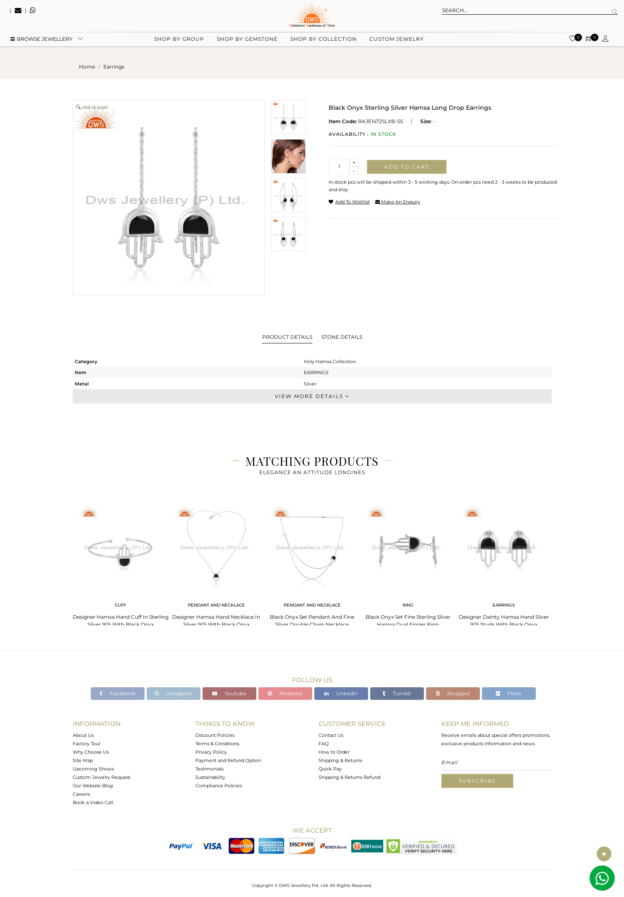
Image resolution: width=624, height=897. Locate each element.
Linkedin (341, 693)
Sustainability (210, 777)
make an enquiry (397, 202)
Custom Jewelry (396, 42)
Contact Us (331, 735)
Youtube (229, 693)
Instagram (173, 693)
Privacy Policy (211, 752)
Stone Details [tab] (341, 337)
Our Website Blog (93, 786)
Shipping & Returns (340, 760)
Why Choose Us (91, 752)
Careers (81, 794)
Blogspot (453, 693)
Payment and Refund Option (228, 760)
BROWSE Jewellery (42, 42)
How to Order (334, 752)
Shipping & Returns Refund (349, 777)
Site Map (83, 760)
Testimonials (209, 769)
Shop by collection (323, 42)
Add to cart (406, 167)
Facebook (117, 693)
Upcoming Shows (93, 769)
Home (87, 66)
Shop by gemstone (247, 42)
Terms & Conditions (217, 744)
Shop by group (179, 42)
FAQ (324, 744)
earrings (113, 66)
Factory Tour (86, 744)
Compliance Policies (218, 786)
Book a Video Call (93, 802)
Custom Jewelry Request (101, 777)
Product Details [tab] (287, 337)
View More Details (312, 396)
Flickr (508, 693)
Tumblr (396, 693)
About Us (83, 735)
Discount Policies (214, 735)
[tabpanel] (121, 563)
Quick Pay (330, 769)
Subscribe (477, 781)
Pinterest (285, 693)
